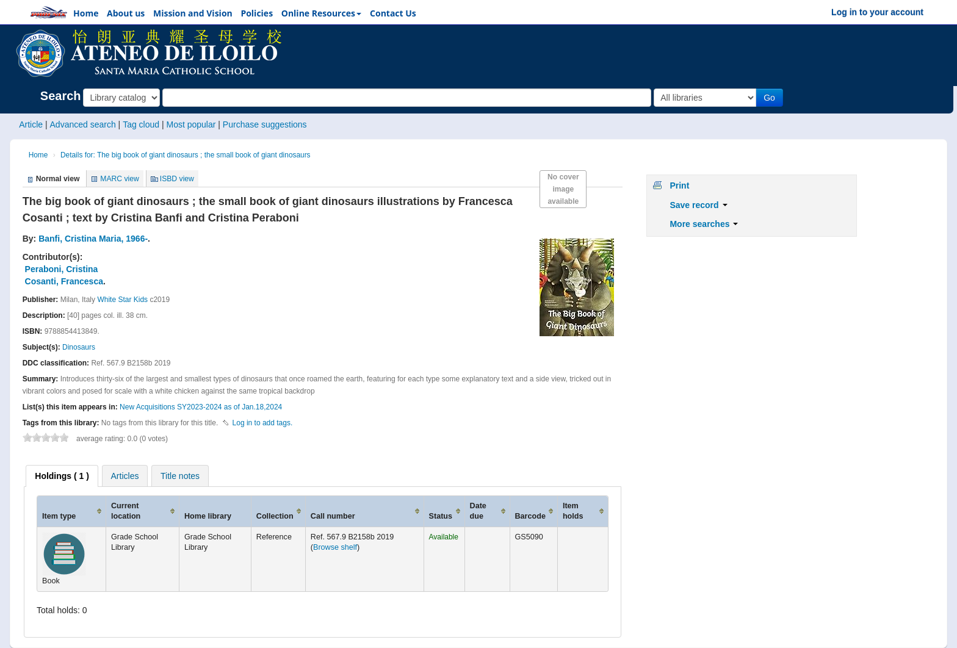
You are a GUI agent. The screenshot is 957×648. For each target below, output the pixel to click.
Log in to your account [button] (877, 12)
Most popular (190, 124)
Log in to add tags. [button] (263, 423)
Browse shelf (335, 547)
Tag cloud (141, 124)
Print (679, 185)
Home (38, 155)
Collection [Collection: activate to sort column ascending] (275, 516)
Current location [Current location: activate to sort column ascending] (125, 511)
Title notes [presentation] (180, 476)
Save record (698, 205)
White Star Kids (122, 299)
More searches (704, 224)
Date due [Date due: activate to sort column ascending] (478, 511)
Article (31, 124)
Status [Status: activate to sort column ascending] (441, 516)
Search (60, 96)
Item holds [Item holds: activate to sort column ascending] (573, 511)
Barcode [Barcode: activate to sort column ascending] (530, 516)
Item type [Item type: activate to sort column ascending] (59, 516)
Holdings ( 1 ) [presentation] (62, 476)
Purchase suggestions (265, 124)
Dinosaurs (78, 347)
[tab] (62, 476)
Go (769, 98)
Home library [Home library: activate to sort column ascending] (207, 516)
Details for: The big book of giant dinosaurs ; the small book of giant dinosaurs (185, 155)
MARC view (119, 179)
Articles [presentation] (125, 476)
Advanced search (83, 124)
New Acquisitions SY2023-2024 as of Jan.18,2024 (201, 407)
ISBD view (177, 179)
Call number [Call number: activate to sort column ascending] (333, 516)
